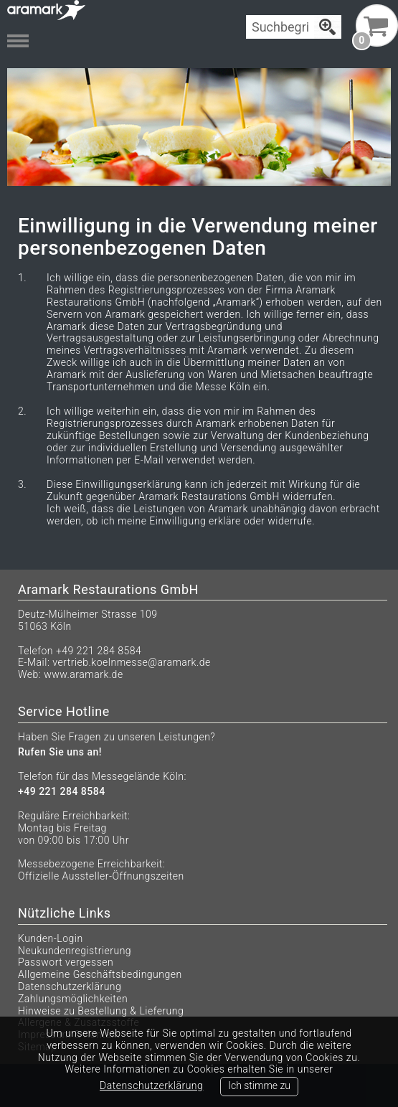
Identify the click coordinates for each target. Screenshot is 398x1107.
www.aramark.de (83, 674)
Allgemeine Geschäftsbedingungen (100, 974)
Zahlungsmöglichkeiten (73, 998)
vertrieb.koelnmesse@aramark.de (131, 662)
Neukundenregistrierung (74, 950)
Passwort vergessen (65, 962)
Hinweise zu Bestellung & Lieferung (101, 1011)
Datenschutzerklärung (69, 986)
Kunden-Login (50, 938)
